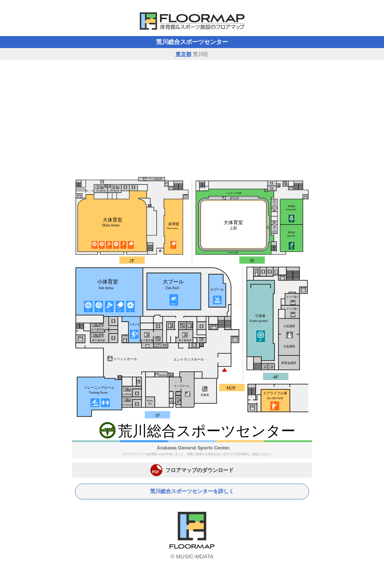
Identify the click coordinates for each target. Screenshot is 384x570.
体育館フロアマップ (192, 21)
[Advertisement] (192, 116)
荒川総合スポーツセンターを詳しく (192, 491)
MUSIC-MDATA (194, 556)
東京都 (183, 54)
